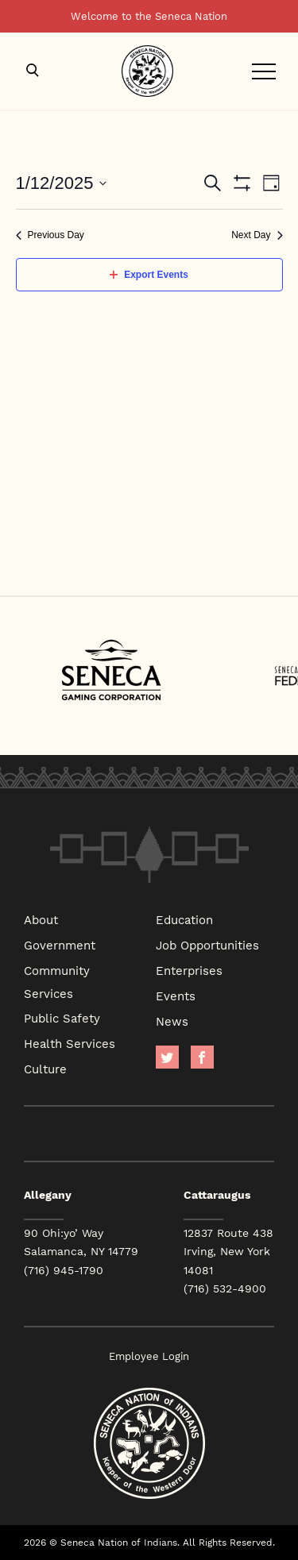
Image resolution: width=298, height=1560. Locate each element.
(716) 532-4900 (225, 1288)
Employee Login (149, 1356)
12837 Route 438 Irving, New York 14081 (228, 1251)
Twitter (167, 1057)
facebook (202, 1057)
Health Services (69, 1043)
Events (175, 995)
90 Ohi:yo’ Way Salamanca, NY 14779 (81, 1242)
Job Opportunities (207, 944)
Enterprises (189, 970)
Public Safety (62, 1018)
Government (59, 944)
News (172, 1021)
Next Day (256, 235)
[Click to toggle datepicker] (61, 183)
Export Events (149, 274)
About (41, 919)
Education (184, 919)
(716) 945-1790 (63, 1270)
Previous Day (50, 235)
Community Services (57, 981)
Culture (45, 1068)
